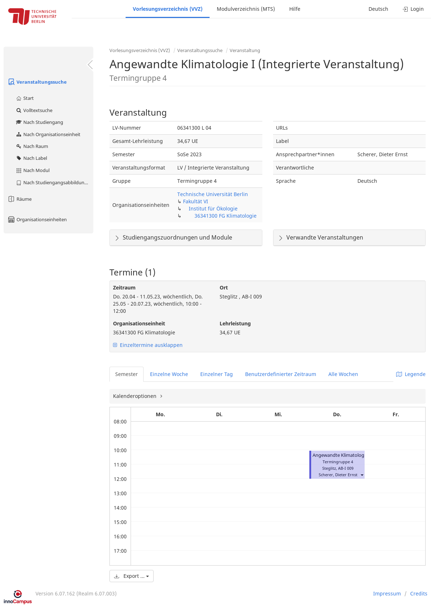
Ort (224, 287)
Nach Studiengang (39, 122)
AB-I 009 (345, 468)
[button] (362, 475)
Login (413, 8)
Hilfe (294, 8)
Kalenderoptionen (135, 396)
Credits (418, 593)
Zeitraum (124, 287)
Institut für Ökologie (213, 208)
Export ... (131, 575)
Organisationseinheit (139, 323)
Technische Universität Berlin (212, 194)
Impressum (387, 593)
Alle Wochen (343, 374)
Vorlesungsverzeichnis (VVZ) (167, 8)
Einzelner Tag (216, 374)
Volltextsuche (33, 110)
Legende (411, 374)
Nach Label (31, 158)
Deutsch (378, 8)
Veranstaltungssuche (37, 82)
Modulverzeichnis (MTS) (246, 8)
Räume (19, 199)
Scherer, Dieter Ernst (338, 474)
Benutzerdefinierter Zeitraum (280, 374)
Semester (126, 374)
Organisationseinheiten (37, 219)
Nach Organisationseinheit (47, 134)
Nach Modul (32, 170)
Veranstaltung (245, 50)
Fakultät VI (195, 201)
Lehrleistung (235, 323)
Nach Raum (31, 146)
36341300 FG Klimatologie (226, 215)
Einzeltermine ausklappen (148, 345)
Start (24, 98)
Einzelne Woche (169, 374)
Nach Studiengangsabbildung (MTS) (54, 182)
